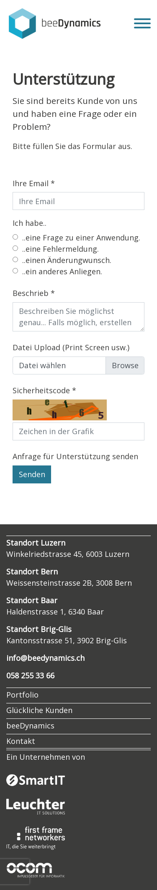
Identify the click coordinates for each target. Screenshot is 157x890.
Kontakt (20, 741)
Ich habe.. (29, 223)
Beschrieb (31, 293)
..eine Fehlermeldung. (60, 249)
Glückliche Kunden (39, 710)
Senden (32, 474)
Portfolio (22, 695)
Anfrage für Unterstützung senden (75, 456)
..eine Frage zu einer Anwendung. (81, 238)
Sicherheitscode (41, 390)
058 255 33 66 (30, 675)
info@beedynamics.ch (45, 658)
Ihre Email (31, 183)
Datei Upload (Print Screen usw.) (71, 347)
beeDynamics (30, 726)
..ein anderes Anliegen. (62, 271)
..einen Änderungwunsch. (66, 260)
